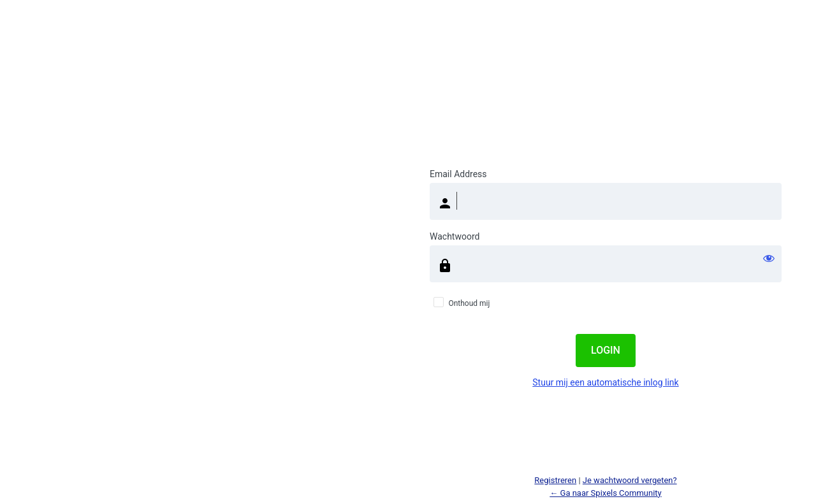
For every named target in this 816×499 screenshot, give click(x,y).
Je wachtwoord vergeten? (630, 480)
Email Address (458, 174)
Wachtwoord (454, 236)
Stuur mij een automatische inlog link (605, 382)
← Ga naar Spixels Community (605, 493)
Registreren (555, 480)
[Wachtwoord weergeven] (769, 258)
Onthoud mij (469, 303)
